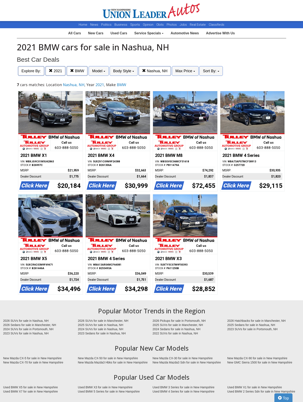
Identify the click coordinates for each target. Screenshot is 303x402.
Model (98, 71)
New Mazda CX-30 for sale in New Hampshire (183, 358)
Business (121, 25)
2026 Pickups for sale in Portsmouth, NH (179, 320)
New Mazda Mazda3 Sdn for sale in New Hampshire (187, 362)
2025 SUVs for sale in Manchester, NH (178, 325)
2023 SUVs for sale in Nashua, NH (26, 333)
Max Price (185, 71)
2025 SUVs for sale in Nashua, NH (100, 325)
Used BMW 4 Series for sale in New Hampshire (183, 391)
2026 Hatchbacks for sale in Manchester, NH (256, 320)
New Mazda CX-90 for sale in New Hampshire (257, 358)
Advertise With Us (220, 33)
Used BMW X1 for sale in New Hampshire (254, 387)
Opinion (148, 25)
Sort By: (211, 71)
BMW (77, 71)
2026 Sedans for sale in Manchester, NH (29, 325)
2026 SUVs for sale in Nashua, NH (26, 320)
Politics (106, 25)
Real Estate (198, 25)
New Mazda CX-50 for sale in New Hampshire (108, 358)
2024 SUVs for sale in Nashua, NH (100, 329)
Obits (160, 25)
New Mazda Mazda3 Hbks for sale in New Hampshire (113, 362)
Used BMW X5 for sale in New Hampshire (30, 387)
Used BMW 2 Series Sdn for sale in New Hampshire (261, 391)
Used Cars (118, 33)
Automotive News (185, 33)
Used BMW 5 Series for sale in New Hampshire (109, 391)
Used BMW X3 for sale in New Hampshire (105, 387)
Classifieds (216, 25)
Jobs (184, 25)
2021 (55, 71)
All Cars (74, 33)
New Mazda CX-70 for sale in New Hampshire (33, 362)
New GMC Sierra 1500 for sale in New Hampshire (259, 362)
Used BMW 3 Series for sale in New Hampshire (183, 387)
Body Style (123, 71)
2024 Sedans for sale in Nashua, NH (176, 329)
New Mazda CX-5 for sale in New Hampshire (32, 358)
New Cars (95, 33)
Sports (135, 25)
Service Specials (148, 33)
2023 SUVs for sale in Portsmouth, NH (252, 329)
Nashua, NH (154, 71)
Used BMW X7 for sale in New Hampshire (30, 391)
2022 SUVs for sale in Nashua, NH (175, 333)
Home (83, 25)
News (94, 25)
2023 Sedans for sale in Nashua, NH (102, 333)
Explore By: (31, 71)
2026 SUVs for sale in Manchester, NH (103, 320)
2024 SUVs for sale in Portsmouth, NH (28, 329)
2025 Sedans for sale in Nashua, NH (251, 325)
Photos (172, 25)
